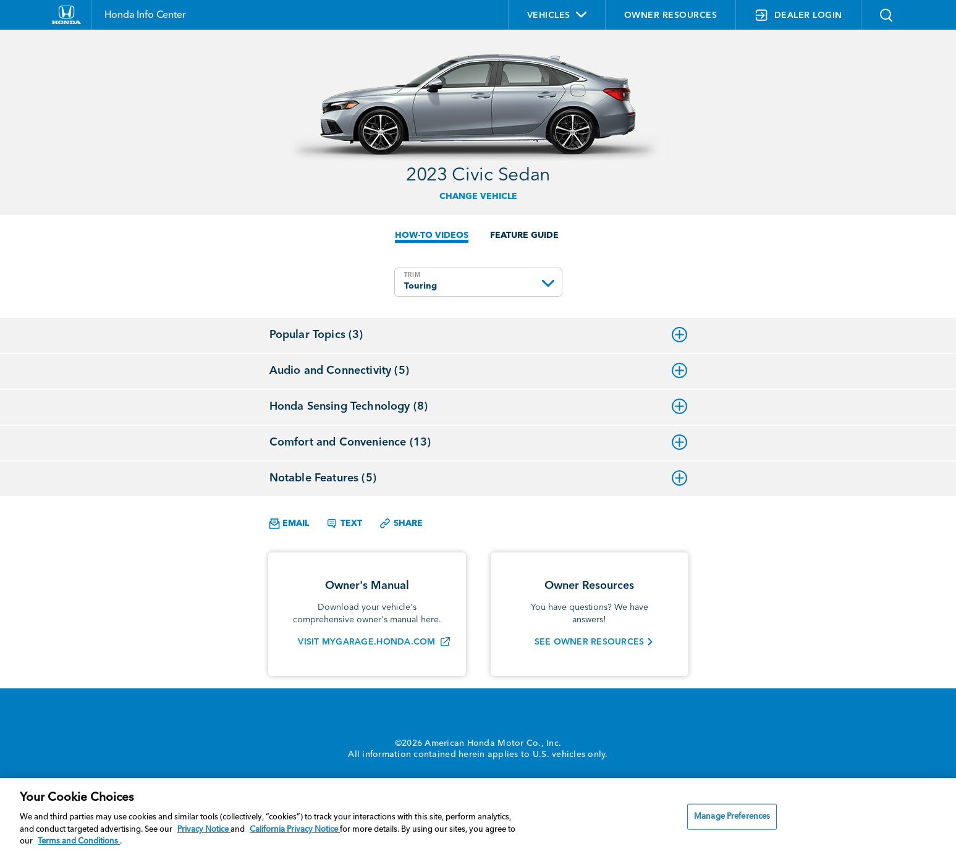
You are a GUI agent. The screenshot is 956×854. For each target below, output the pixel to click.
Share (401, 523)
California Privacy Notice (295, 830)
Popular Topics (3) (478, 335)
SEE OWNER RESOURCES (590, 642)
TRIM (412, 275)
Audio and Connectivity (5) (478, 371)
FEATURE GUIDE (524, 235)
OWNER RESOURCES (670, 15)
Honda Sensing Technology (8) (478, 407)
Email (289, 523)
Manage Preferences (732, 817)
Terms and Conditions (79, 841)
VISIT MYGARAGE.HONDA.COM (366, 642)
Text (344, 523)
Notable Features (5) (478, 478)
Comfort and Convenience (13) (478, 442)
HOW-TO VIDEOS (431, 235)
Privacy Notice (204, 830)
